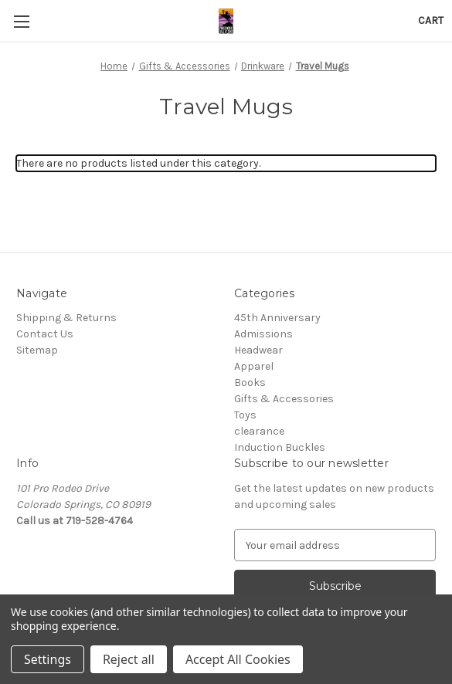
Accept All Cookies (238, 659)
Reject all (129, 659)
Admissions (263, 333)
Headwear (258, 350)
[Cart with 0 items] (431, 20)
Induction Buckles (279, 447)
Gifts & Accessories (284, 398)
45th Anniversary (277, 317)
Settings (47, 659)
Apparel (254, 366)
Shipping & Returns (66, 317)
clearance (259, 431)
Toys (245, 415)
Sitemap (37, 350)
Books (250, 382)
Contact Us (44, 333)
